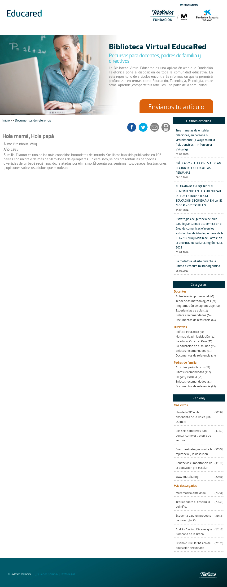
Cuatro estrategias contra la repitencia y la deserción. (194, 451)
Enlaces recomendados (191, 315)
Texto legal (67, 574)
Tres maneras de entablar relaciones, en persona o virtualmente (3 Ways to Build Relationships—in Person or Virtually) (195, 139)
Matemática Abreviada (191, 492)
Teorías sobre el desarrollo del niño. (193, 504)
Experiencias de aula (189, 310)
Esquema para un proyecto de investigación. (193, 517)
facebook (133, 127)
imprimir (165, 127)
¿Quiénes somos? (46, 574)
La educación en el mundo (193, 345)
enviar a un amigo (155, 127)
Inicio (6, 119)
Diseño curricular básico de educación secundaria (193, 545)
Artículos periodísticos (190, 367)
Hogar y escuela (186, 376)
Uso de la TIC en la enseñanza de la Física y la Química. (193, 417)
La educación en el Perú (191, 341)
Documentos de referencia (193, 319)
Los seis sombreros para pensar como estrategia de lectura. (193, 435)
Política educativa (187, 331)
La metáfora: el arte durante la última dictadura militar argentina (198, 263)
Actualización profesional (192, 296)
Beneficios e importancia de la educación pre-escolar (194, 465)
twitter (144, 127)
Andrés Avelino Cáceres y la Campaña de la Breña (194, 531)
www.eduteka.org (187, 476)
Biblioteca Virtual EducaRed (157, 46)
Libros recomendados (190, 372)
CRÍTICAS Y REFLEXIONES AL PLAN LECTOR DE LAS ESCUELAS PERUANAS (198, 168)
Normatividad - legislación (193, 336)
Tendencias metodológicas (193, 300)
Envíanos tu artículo (176, 106)
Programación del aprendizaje (195, 305)
